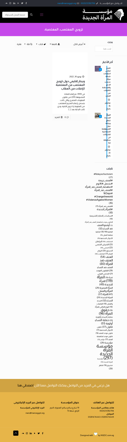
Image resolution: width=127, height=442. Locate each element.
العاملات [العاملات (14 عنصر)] (100, 254)
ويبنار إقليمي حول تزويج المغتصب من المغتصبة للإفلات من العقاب (70, 85)
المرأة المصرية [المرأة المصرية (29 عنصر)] (104, 288)
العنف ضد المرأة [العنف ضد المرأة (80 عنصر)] (106, 262)
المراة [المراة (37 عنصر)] (103, 294)
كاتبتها (54, 44)
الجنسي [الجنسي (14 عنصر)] (104, 248)
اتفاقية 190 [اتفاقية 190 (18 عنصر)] (107, 232)
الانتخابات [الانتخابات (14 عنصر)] (108, 241)
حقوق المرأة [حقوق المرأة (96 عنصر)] (106, 311)
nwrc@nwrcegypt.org (66, 3)
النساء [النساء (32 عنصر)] (107, 300)
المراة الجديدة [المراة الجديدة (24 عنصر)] (105, 297)
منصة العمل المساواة (15, 14)
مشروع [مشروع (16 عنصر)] (108, 365)
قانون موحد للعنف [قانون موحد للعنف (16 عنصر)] (104, 333)
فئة (28, 44)
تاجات (40, 44)
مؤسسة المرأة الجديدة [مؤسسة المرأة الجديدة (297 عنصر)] (104, 351)
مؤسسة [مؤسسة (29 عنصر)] (106, 342)
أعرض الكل (79, 44)
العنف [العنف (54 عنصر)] (106, 256)
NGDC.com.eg (107, 435)
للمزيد (57, 117)
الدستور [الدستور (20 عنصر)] (107, 251)
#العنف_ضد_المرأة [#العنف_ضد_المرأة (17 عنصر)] (104, 206)
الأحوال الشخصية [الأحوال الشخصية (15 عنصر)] (105, 238)
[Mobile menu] (41, 14)
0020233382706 (88, 3)
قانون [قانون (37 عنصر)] (107, 326)
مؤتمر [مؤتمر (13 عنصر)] (101, 339)
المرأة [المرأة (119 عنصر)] (105, 279)
